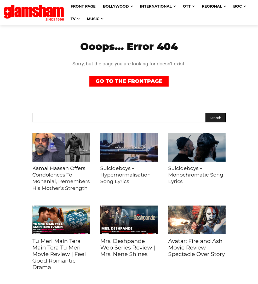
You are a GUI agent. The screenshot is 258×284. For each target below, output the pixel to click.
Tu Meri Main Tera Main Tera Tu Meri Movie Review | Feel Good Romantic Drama (59, 250)
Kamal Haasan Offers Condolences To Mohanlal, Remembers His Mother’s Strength (57, 176)
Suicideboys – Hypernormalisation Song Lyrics (128, 173)
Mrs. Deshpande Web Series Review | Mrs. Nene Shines (127, 244)
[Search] (215, 117)
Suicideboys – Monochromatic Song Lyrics (192, 173)
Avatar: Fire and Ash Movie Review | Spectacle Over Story (196, 244)
